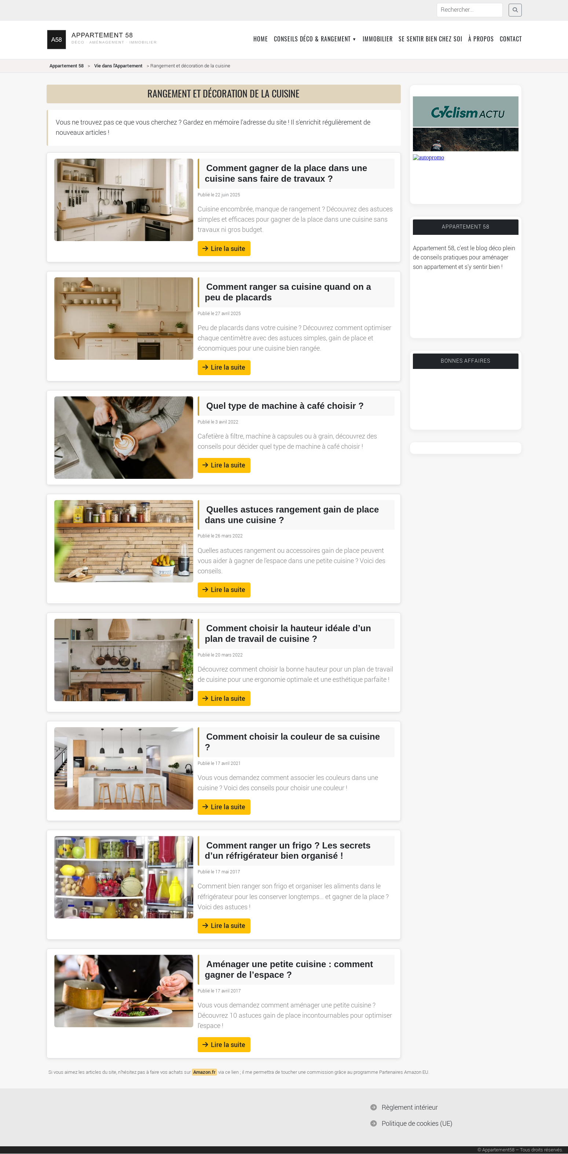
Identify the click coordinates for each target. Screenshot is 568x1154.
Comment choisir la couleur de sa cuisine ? (292, 742)
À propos (481, 39)
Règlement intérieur (410, 1108)
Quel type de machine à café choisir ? (285, 406)
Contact (511, 39)
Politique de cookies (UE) (417, 1124)
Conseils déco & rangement (312, 39)
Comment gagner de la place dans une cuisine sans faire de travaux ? (286, 173)
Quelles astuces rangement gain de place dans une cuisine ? (292, 514)
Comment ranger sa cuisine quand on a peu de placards (288, 292)
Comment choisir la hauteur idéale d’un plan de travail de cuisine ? (288, 633)
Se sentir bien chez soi (430, 39)
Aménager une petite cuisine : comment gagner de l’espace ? (289, 969)
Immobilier (378, 39)
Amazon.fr (204, 1072)
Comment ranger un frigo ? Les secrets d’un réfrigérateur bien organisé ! (288, 850)
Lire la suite (223, 248)
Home (260, 39)
